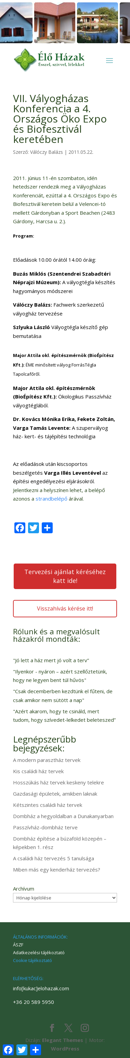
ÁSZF (18, 945)
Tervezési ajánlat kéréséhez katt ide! (65, 576)
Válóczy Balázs (46, 152)
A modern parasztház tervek (46, 759)
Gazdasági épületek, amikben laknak (55, 793)
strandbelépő (51, 498)
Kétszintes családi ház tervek (47, 804)
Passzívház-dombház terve (45, 827)
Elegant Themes (62, 1040)
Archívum (23, 888)
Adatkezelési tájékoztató (39, 952)
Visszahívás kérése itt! (65, 608)
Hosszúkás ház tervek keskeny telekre (58, 782)
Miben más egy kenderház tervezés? (56, 869)
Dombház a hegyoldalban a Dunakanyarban (63, 816)
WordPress (65, 1048)
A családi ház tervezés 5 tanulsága (53, 858)
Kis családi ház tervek (38, 771)
